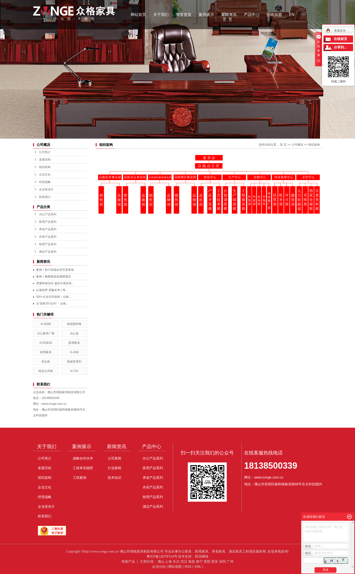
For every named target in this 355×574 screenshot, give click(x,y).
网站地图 (175, 566)
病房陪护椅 (74, 324)
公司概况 (297, 144)
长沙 (176, 561)
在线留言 (340, 39)
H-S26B (46, 324)
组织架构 (45, 167)
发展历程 (45, 159)
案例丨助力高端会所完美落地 (55, 269)
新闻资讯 (229, 15)
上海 (168, 561)
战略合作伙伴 (83, 458)
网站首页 (138, 15)
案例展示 (206, 15)
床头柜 (45, 361)
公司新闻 (114, 458)
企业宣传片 (46, 189)
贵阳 (207, 561)
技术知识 (114, 477)
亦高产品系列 (47, 236)
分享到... (340, 47)
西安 (214, 561)
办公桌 (74, 333)
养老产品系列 (47, 229)
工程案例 (79, 477)
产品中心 (251, 15)
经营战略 (45, 182)
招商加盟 (274, 15)
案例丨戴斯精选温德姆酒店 (53, 276)
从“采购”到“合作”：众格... (52, 303)
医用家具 (74, 342)
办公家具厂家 (45, 333)
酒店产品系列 (47, 251)
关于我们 (161, 15)
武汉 (184, 561)
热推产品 (128, 561)
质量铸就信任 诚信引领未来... (55, 283)
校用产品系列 (47, 244)
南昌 (191, 561)
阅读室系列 (74, 361)
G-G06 (74, 352)
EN (292, 15)
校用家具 (46, 352)
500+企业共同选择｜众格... (53, 296)
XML (197, 566)
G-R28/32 (46, 342)
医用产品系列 (47, 221)
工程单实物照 (83, 468)
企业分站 (159, 566)
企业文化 (45, 174)
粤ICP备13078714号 (162, 556)
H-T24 (74, 371)
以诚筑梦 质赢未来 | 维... (52, 290)
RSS (188, 566)
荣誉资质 (183, 15)
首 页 (283, 144)
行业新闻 (114, 468)
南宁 (199, 561)
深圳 (222, 561)
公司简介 (45, 152)
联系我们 (45, 197)
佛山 (161, 561)
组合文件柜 (46, 371)
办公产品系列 (47, 214)
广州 (230, 561)
